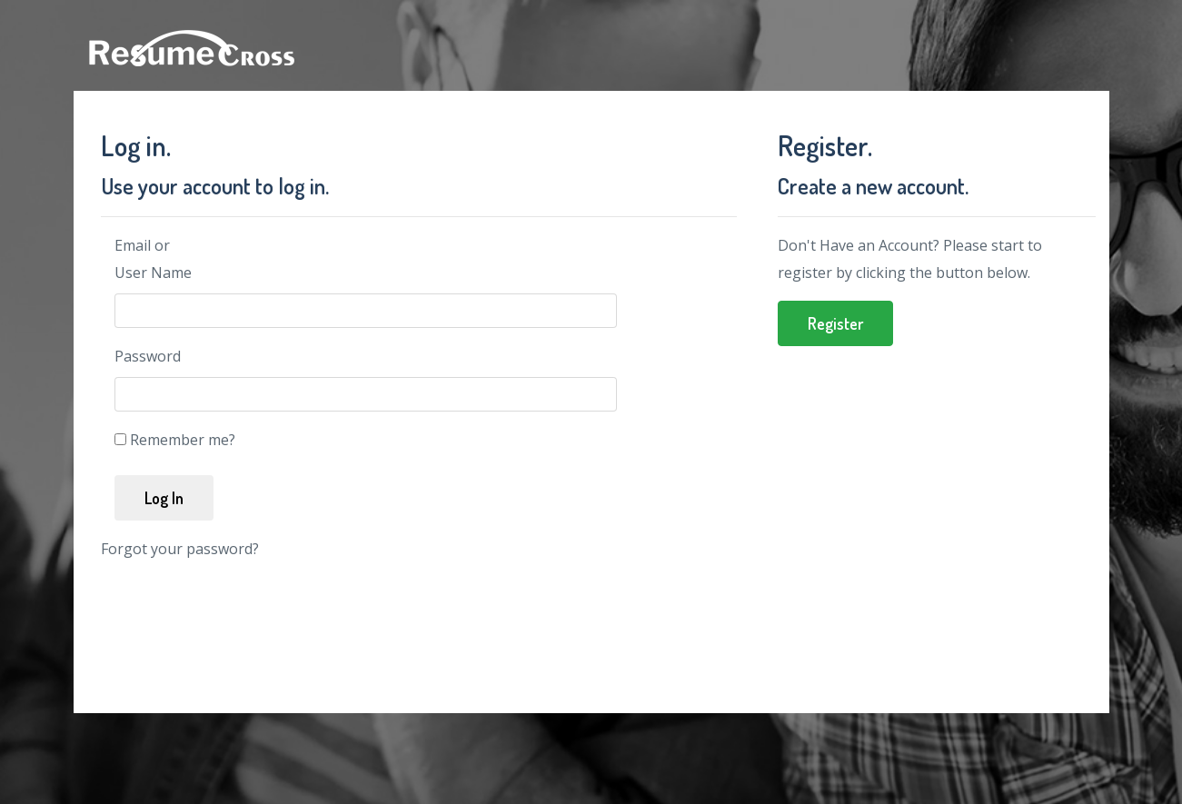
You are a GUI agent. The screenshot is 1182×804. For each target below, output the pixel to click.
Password (147, 356)
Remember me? (182, 440)
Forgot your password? (180, 549)
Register (835, 323)
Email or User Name (153, 259)
